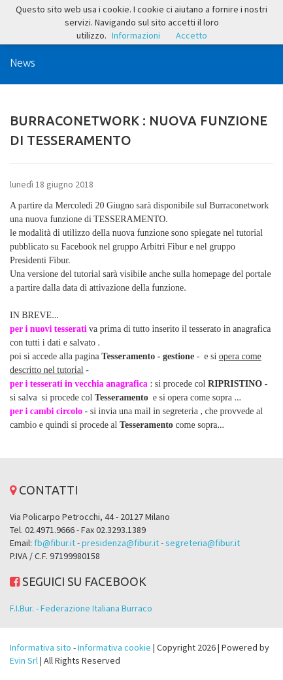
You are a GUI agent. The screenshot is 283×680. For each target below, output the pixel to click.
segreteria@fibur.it (202, 543)
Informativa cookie (114, 647)
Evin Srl (24, 660)
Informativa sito (40, 647)
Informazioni (136, 35)
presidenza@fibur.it (120, 543)
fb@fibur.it (54, 543)
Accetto (191, 35)
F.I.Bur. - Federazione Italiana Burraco (81, 608)
